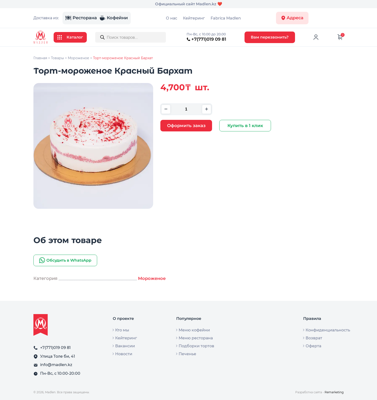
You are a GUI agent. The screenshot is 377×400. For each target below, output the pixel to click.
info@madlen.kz (56, 364)
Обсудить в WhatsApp (65, 260)
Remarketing (334, 392)
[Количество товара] (186, 109)
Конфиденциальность (328, 330)
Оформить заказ (186, 125)
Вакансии (125, 346)
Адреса (292, 18)
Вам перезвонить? (270, 37)
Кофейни (114, 18)
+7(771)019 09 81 (206, 39)
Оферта (313, 346)
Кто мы (122, 330)
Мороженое (152, 278)
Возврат (314, 338)
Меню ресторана (196, 338)
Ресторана (81, 18)
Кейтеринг (194, 18)
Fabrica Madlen (226, 18)
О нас (171, 18)
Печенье (187, 354)
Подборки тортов (196, 346)
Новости (123, 354)
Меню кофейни (194, 330)
